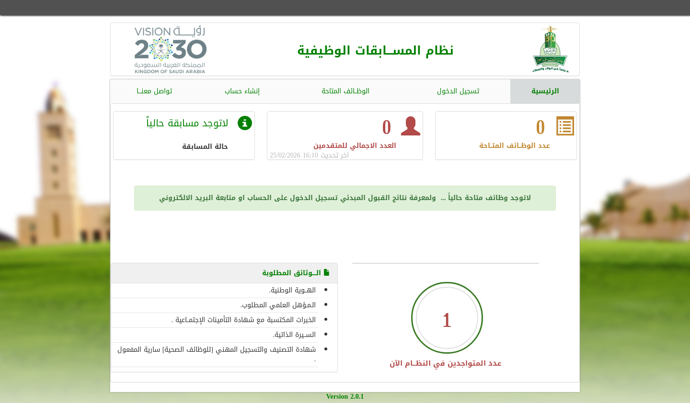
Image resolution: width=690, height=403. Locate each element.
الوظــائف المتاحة (345, 91)
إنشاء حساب (242, 91)
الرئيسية (545, 91)
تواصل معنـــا (154, 91)
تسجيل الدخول (458, 91)
